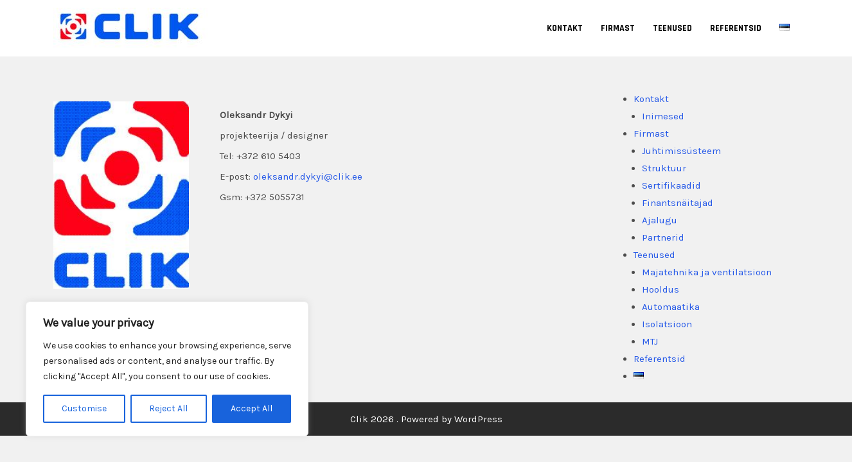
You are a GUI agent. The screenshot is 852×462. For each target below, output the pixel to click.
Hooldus (660, 289)
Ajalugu (659, 220)
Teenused (672, 28)
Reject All (168, 408)
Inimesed (663, 116)
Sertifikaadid (671, 185)
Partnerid (663, 237)
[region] (167, 369)
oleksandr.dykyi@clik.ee (307, 176)
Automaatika (671, 306)
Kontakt (565, 28)
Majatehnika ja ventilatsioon (707, 272)
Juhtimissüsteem (681, 151)
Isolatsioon (667, 324)
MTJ (650, 341)
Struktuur (664, 168)
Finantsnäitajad (677, 203)
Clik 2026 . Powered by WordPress (426, 419)
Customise (84, 408)
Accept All (251, 408)
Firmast (618, 28)
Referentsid (735, 28)
